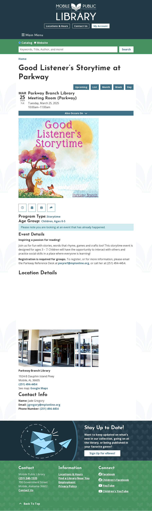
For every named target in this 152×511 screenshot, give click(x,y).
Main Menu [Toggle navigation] (32, 35)
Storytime (53, 216)
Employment (67, 482)
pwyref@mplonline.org (73, 263)
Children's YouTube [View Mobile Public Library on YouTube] (113, 491)
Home (22, 59)
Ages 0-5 (59, 221)
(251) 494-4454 (27, 384)
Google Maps (39, 388)
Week (118, 87)
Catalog (27, 43)
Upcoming (81, 87)
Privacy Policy (67, 486)
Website (42, 43)
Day (129, 87)
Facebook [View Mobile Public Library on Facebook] (106, 474)
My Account (101, 26)
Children (47, 221)
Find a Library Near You (74, 478)
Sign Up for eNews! (102, 453)
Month (106, 87)
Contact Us (81, 26)
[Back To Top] (76, 504)
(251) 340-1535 (27, 478)
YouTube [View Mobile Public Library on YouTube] (106, 485)
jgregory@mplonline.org (43, 405)
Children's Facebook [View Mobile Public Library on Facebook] (113, 480)
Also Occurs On (76, 113)
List (94, 87)
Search (126, 49)
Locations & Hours (57, 26)
